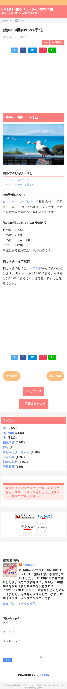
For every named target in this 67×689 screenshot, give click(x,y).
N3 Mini (8, 432)
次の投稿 (12, 375)
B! (32, 50)
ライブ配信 (34, 268)
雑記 (6, 447)
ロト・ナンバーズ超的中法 (21, 201)
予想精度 (9, 466)
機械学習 (9, 442)
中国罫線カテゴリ (33, 403)
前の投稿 (55, 375)
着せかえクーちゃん (16, 452)
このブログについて (22, 179)
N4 (5, 437)
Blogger (42, 674)
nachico (28, 564)
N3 (45, 42)
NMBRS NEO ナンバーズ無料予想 (27, 9)
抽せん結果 (10, 461)
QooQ (39, 688)
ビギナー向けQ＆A (21, 184)
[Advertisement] (33, 81)
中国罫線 (57, 42)
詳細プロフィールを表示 (19, 603)
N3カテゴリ (33, 391)
